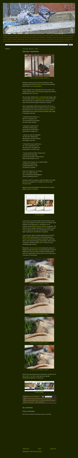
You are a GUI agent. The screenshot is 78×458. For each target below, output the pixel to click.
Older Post (53, 448)
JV (40, 400)
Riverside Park (27, 184)
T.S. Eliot (40, 97)
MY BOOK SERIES (39, 214)
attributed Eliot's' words (42, 99)
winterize (43, 226)
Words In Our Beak (32, 189)
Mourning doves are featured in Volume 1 (39, 283)
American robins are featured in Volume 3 (39, 78)
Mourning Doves (45, 400)
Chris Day (35, 93)
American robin (39, 84)
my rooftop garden (36, 86)
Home (39, 448)
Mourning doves (34, 248)
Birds (42, 398)
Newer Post (26, 448)
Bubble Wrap (36, 226)
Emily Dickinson (44, 109)
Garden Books (31, 400)
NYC (28, 402)
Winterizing (41, 402)
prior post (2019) (51, 108)
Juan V (42, 242)
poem (36, 109)
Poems (31, 402)
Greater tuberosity (28, 239)
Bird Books (37, 398)
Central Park (46, 182)
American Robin (30, 398)
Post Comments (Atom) (36, 451)
